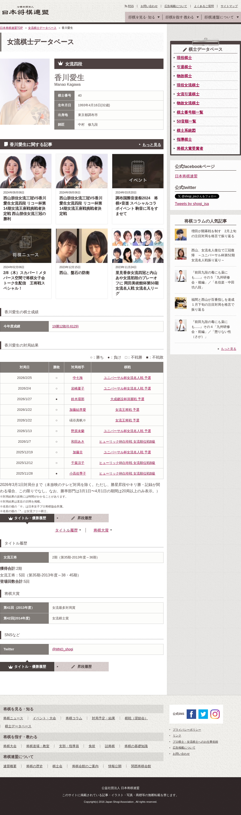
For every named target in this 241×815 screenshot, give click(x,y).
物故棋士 (184, 76)
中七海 (78, 378)
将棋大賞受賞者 (190, 148)
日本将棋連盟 (186, 176)
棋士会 (57, 766)
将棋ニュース (13, 718)
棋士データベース (18, 726)
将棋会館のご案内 (85, 766)
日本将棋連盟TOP (11, 28)
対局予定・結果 (103, 718)
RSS (131, 6)
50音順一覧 (186, 121)
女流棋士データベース (42, 28)
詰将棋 (110, 746)
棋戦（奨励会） (136, 718)
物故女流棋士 (188, 103)
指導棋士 (184, 139)
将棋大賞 (101, 530)
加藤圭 (78, 452)
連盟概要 (10, 766)
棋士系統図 (186, 131)
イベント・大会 (44, 718)
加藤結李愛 (77, 410)
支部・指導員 (69, 746)
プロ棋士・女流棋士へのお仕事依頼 (195, 741)
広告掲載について (175, 6)
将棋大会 (10, 746)
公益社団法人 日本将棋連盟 (25, 10)
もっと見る (151, 145)
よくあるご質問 (204, 6)
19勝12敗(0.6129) (65, 326)
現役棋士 (184, 58)
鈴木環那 (77, 399)
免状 (92, 746)
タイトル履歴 (66, 530)
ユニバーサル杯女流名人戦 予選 (127, 378)
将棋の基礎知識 (136, 746)
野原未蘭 (77, 431)
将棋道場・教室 (37, 746)
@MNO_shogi (62, 649)
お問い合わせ (149, 6)
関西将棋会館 (141, 766)
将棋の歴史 (34, 766)
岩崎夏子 (77, 388)
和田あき (77, 441)
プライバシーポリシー (187, 729)
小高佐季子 (77, 473)
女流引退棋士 (188, 94)
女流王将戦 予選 (127, 410)
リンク (177, 735)
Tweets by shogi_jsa (192, 204)
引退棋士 (184, 67)
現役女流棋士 (188, 85)
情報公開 (114, 766)
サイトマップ (229, 6)
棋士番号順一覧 (190, 112)
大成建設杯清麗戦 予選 (127, 399)
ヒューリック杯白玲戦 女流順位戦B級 (127, 441)
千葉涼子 (77, 463)
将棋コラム (74, 718)
